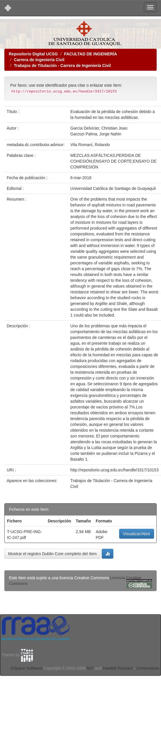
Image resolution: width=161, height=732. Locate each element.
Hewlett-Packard (118, 668)
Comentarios (147, 668)
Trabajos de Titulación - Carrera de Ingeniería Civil (62, 65)
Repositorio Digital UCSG (33, 54)
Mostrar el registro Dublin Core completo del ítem (52, 553)
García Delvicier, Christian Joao (98, 128)
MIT (90, 668)
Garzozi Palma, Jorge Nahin (95, 134)
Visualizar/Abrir (136, 533)
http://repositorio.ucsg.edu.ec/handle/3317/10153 (114, 470)
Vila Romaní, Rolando (90, 144)
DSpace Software (26, 668)
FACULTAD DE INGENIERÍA (90, 54)
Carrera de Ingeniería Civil (39, 59)
